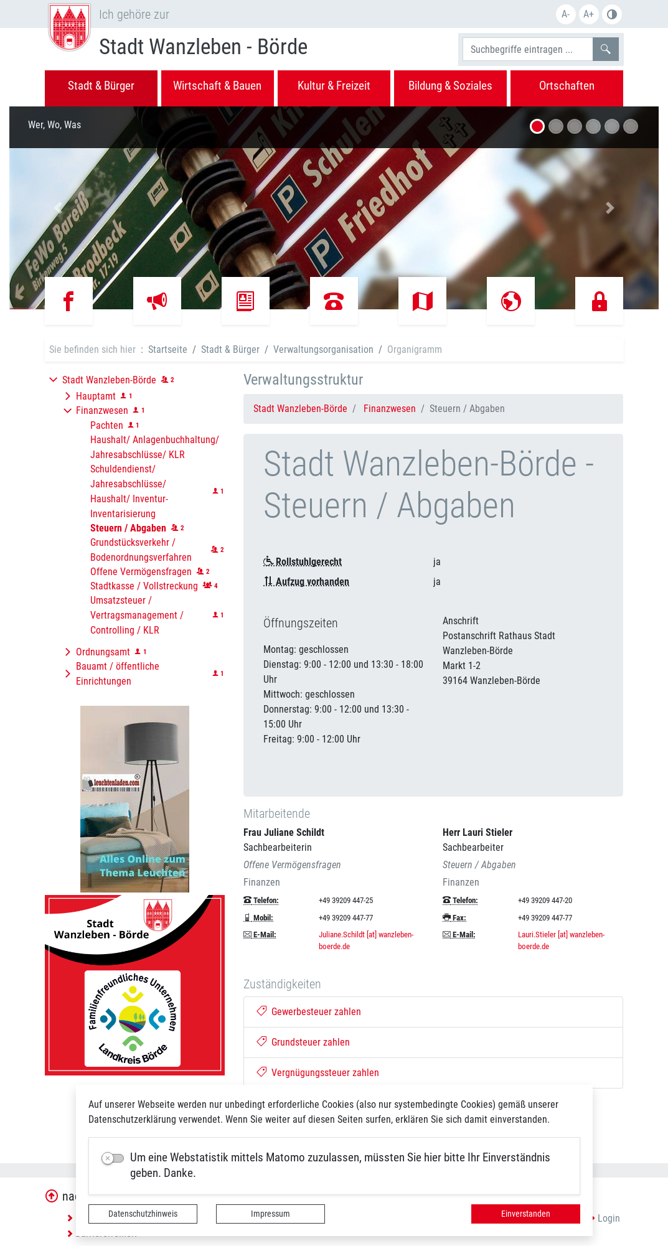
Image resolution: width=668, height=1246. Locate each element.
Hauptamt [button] (96, 396)
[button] (57, 207)
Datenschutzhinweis (142, 1214)
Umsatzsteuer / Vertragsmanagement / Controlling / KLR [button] (137, 615)
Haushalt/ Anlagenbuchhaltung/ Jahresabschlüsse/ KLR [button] (154, 447)
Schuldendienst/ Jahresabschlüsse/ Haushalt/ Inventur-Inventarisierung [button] (129, 491)
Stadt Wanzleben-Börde (300, 409)
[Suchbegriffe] (528, 49)
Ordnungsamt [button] (103, 652)
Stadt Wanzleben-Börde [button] (109, 380)
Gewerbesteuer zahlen (308, 1012)
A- (566, 14)
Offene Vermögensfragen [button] (141, 572)
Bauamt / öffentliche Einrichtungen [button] (117, 673)
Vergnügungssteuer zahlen (317, 1073)
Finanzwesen (390, 409)
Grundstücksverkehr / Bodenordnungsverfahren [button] (141, 549)
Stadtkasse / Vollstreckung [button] (144, 586)
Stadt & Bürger (230, 349)
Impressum (270, 1214)
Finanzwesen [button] (102, 410)
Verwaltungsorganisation (323, 349)
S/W (612, 14)
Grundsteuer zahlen (303, 1042)
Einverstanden (525, 1214)
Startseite (167, 349)
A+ (588, 14)
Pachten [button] (106, 425)
